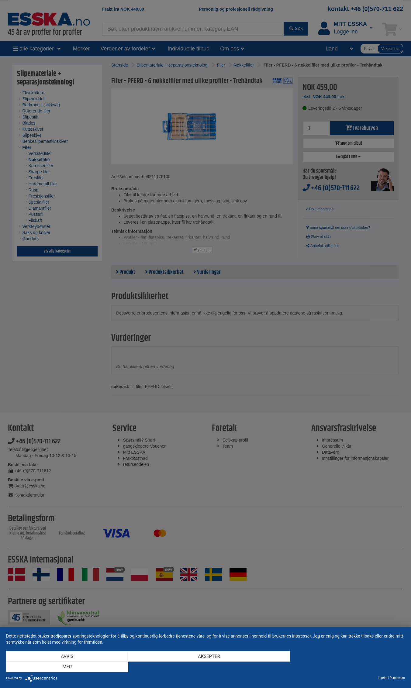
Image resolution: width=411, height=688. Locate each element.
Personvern (397, 677)
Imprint (383, 677)
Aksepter (206, 667)
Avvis (66, 667)
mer (345, 667)
